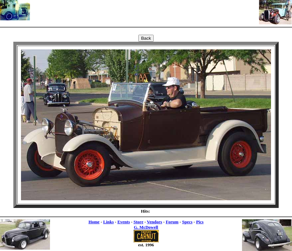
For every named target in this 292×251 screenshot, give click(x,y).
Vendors (154, 221)
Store (138, 221)
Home (93, 221)
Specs (187, 221)
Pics (199, 221)
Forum (172, 221)
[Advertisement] (145, 10)
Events (123, 221)
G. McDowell (146, 227)
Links (108, 221)
